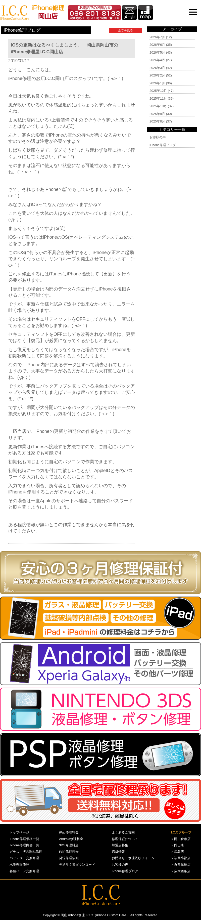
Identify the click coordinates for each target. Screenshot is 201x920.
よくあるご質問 (123, 832)
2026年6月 (157, 45)
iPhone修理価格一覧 (24, 839)
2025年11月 (158, 98)
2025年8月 (157, 121)
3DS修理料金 (68, 845)
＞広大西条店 (180, 871)
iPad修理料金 (69, 832)
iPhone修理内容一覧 (24, 845)
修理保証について (125, 839)
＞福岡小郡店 (180, 858)
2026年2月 (157, 75)
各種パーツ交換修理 (24, 871)
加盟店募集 (120, 845)
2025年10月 (158, 106)
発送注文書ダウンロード (77, 864)
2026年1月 (157, 83)
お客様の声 (157, 137)
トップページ (19, 832)
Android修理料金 (71, 839)
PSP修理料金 (69, 852)
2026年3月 (157, 68)
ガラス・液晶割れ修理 (26, 852)
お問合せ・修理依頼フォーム (133, 858)
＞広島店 (177, 852)
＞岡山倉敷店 (180, 839)
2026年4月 (157, 60)
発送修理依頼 (69, 858)
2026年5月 (157, 52)
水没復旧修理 (19, 864)
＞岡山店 (177, 845)
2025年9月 (157, 114)
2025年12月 (158, 91)
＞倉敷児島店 (180, 864)
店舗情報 (118, 852)
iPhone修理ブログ (162, 145)
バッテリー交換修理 (24, 858)
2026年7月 (157, 37)
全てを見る (125, 30)
